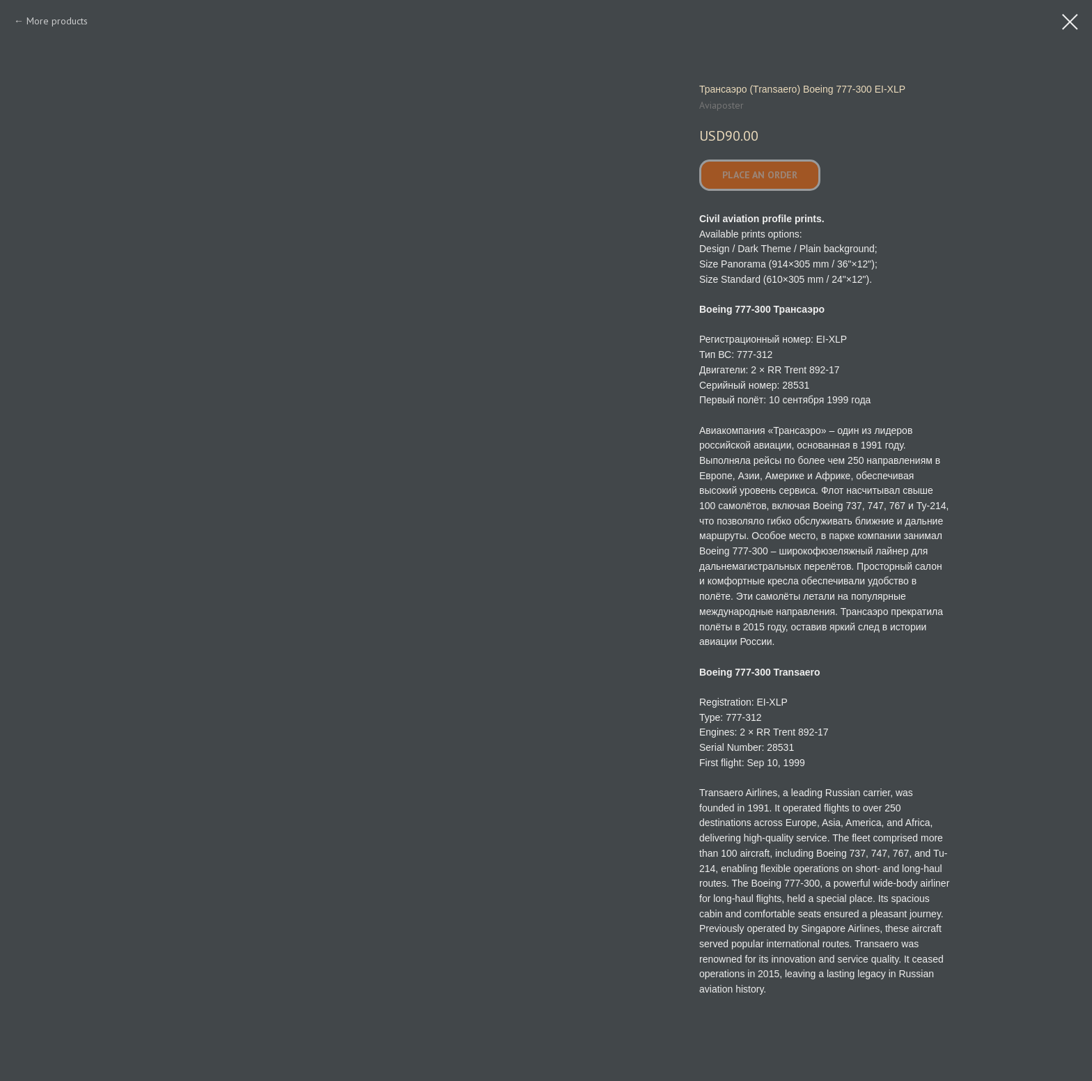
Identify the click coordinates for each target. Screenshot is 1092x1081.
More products (57, 21)
